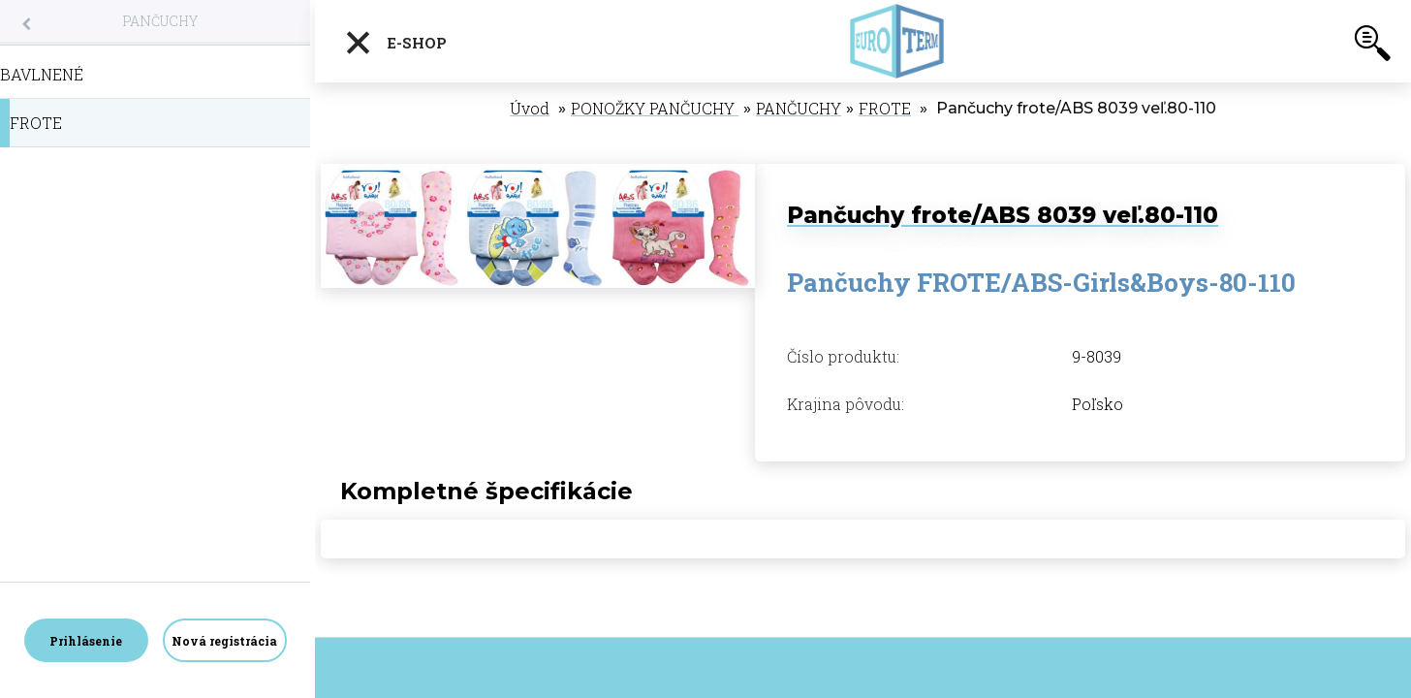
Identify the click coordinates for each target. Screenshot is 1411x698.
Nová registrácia (224, 641)
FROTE (885, 108)
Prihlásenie (85, 641)
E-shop (395, 42)
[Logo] (897, 41)
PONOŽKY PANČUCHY (654, 108)
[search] (1372, 46)
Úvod (529, 108)
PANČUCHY (160, 21)
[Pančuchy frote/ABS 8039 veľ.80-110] (538, 174)
